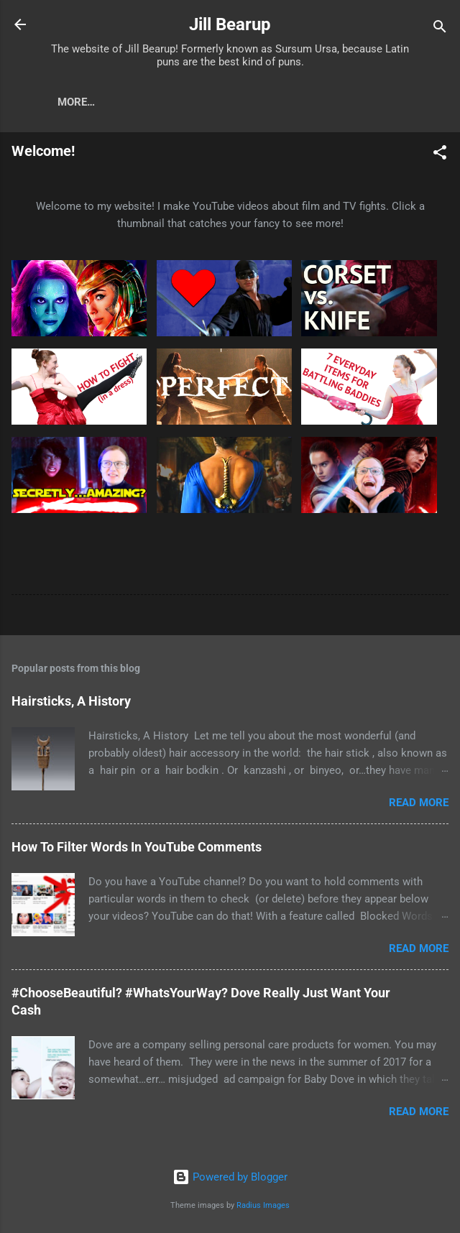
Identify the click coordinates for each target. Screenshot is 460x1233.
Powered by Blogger (230, 1177)
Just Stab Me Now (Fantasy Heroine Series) (266, 102)
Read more (418, 805)
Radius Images (263, 1205)
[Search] (439, 29)
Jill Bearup (230, 24)
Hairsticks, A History (71, 703)
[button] (439, 158)
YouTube (96, 102)
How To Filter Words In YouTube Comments (137, 849)
